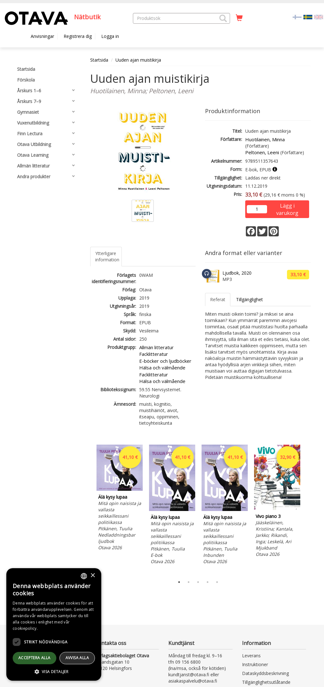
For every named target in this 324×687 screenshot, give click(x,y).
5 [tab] (217, 582)
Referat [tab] (217, 299)
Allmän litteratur (156, 347)
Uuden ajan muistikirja (138, 60)
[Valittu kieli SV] (307, 17)
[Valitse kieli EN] (318, 17)
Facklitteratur (153, 354)
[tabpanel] (119, 498)
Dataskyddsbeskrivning (265, 673)
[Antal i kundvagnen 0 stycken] (239, 18)
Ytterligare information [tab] (107, 256)
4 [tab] (207, 582)
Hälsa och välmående (162, 367)
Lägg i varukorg (287, 206)
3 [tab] (198, 582)
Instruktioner (255, 664)
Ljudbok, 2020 (237, 273)
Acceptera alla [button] (34, 657)
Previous (88, 509)
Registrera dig (78, 36)
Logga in (110, 36)
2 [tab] (188, 582)
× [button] (92, 575)
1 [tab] (179, 582)
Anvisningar (42, 36)
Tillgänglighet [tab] (249, 299)
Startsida (99, 60)
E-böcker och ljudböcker (165, 361)
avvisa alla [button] (77, 657)
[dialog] (53, 624)
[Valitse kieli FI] (297, 17)
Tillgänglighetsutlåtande (266, 682)
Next (307, 509)
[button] (223, 18)
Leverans (251, 656)
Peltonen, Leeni (262, 152)
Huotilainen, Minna (265, 139)
